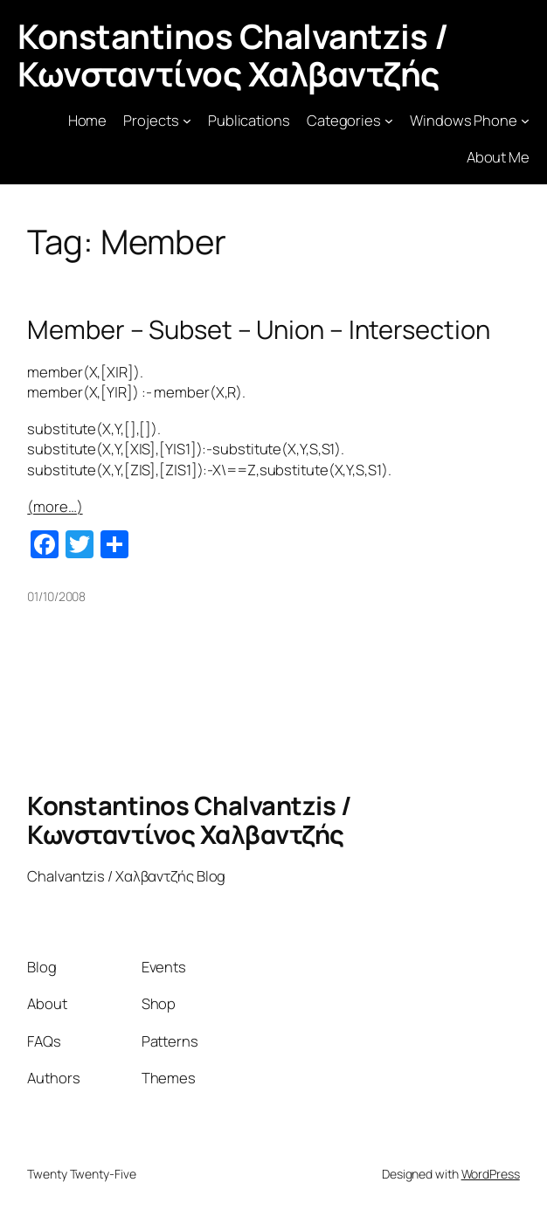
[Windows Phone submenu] (525, 119)
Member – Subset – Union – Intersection (258, 329)
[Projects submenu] (187, 119)
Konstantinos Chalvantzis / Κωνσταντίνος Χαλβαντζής (232, 55)
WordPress (490, 1173)
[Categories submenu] (388, 119)
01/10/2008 (56, 596)
